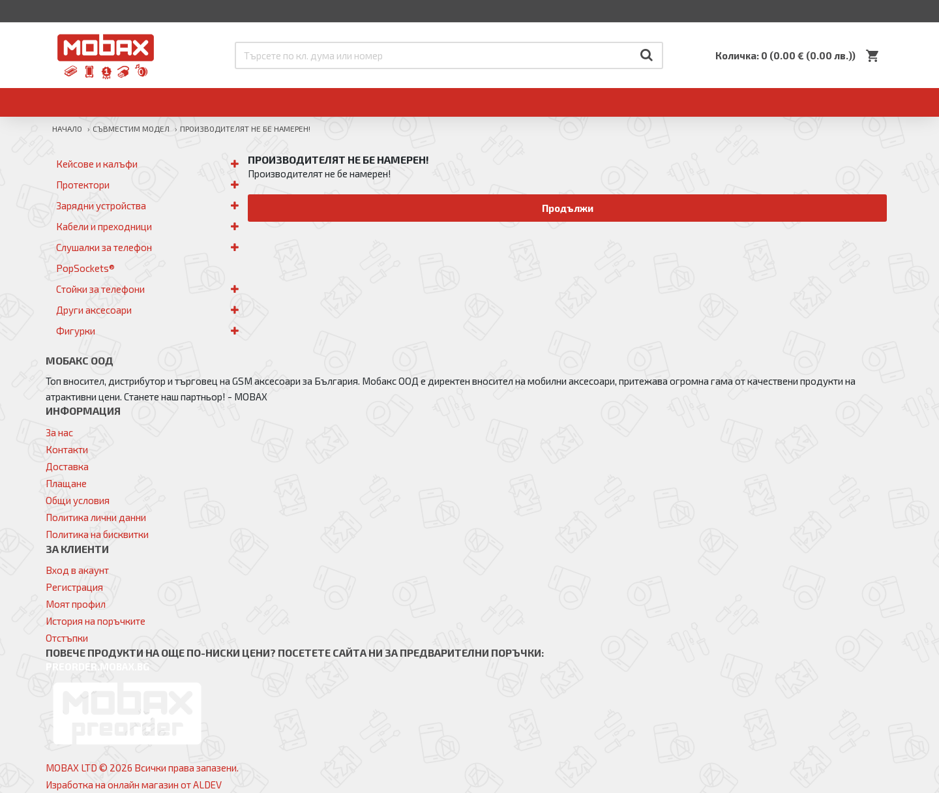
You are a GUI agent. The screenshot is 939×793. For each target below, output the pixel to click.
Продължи (567, 208)
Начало (67, 128)
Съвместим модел (131, 128)
